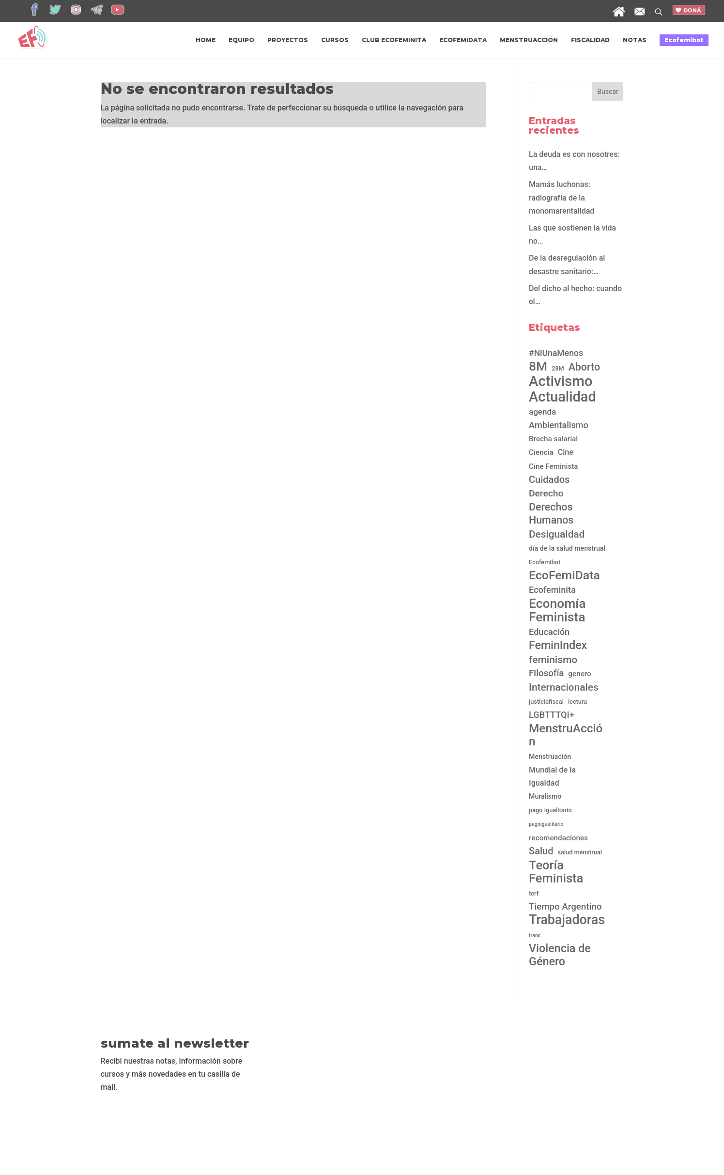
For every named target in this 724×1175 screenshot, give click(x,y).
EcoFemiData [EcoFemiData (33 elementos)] (564, 575)
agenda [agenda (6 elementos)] (542, 412)
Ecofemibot (684, 40)
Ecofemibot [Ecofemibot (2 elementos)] (544, 562)
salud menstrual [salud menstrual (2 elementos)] (579, 852)
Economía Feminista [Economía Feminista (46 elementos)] (557, 610)
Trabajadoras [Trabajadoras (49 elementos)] (567, 920)
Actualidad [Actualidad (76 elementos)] (562, 396)
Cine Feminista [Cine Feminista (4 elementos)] (553, 466)
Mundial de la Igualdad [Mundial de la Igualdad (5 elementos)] (552, 776)
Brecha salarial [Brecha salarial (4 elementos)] (553, 438)
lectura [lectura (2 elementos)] (577, 701)
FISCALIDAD (590, 40)
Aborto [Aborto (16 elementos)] (584, 367)
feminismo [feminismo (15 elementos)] (553, 659)
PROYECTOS (287, 40)
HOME (206, 40)
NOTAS (635, 40)
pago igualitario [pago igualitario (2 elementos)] (550, 810)
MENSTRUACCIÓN (529, 40)
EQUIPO (241, 40)
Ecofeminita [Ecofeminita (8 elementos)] (552, 590)
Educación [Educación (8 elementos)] (549, 632)
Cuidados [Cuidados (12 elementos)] (549, 479)
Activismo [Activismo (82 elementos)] (560, 381)
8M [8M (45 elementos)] (538, 366)
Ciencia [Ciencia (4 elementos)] (541, 452)
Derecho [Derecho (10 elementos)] (546, 493)
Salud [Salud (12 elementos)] (541, 851)
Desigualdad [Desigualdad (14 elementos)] (557, 534)
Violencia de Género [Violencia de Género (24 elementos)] (560, 955)
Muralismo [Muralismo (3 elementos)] (545, 796)
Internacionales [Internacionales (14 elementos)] (564, 687)
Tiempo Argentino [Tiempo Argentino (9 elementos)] (565, 906)
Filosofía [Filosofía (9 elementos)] (546, 673)
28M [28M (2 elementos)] (558, 368)
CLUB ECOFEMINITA (394, 40)
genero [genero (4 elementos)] (579, 673)
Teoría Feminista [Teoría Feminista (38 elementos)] (556, 872)
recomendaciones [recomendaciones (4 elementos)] (558, 838)
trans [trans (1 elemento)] (534, 935)
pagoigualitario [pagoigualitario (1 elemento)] (546, 824)
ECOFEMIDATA (463, 40)
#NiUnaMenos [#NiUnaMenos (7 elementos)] (556, 353)
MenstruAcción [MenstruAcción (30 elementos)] (565, 735)
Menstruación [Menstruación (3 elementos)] (550, 756)
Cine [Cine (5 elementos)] (565, 452)
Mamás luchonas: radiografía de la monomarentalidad (564, 197)
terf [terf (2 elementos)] (534, 893)
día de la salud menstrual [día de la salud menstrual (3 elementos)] (567, 548)
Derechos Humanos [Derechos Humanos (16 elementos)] (551, 513)
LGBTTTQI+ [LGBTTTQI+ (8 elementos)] (551, 715)
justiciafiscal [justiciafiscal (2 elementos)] (546, 701)
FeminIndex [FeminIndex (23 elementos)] (558, 645)
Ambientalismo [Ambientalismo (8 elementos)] (558, 425)
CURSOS (335, 40)
